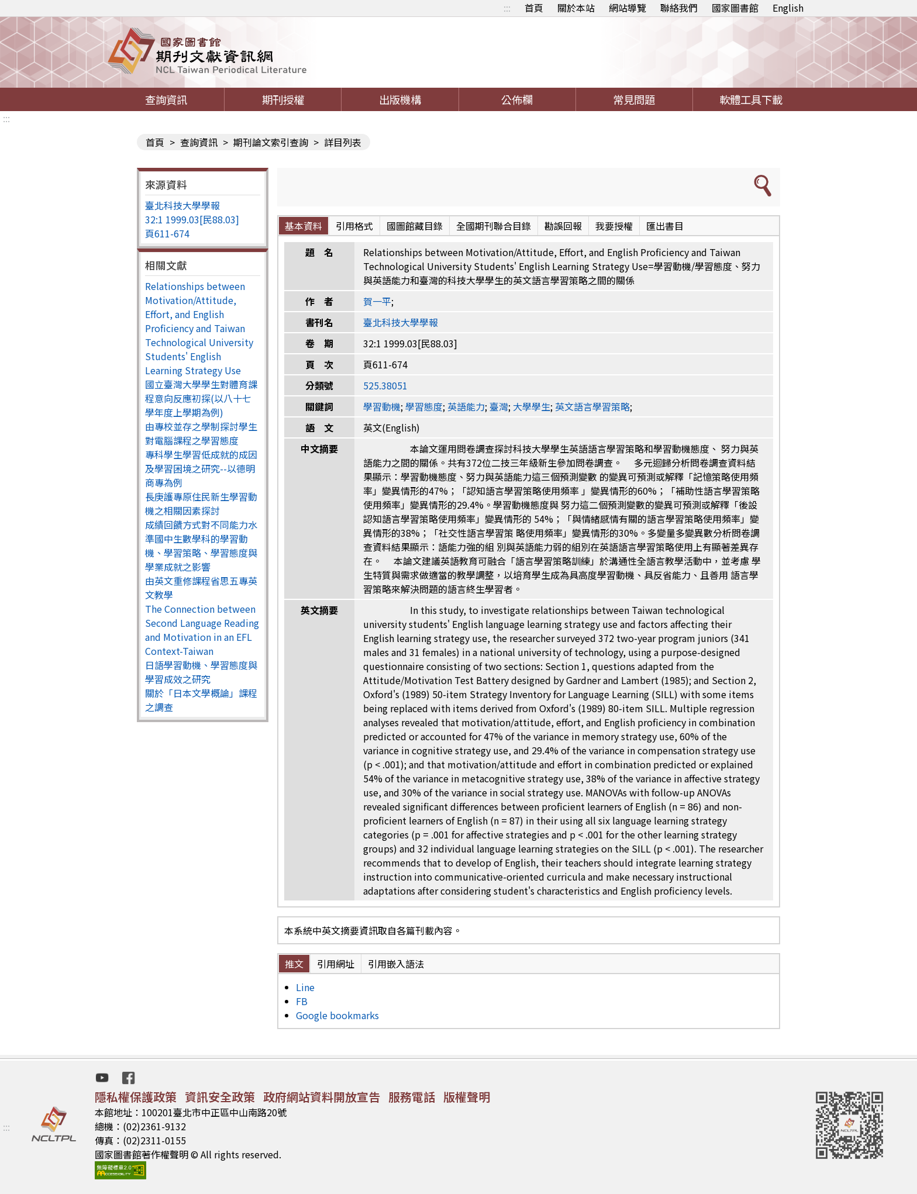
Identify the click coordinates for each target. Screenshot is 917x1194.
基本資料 (303, 226)
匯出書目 (665, 226)
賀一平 (377, 301)
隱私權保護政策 (136, 1096)
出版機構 (400, 99)
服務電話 (411, 1096)
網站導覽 (627, 8)
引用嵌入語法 (396, 964)
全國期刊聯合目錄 (493, 226)
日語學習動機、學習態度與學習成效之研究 (201, 672)
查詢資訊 (166, 99)
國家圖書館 (735, 8)
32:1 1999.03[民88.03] (192, 219)
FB (302, 1001)
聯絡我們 (679, 8)
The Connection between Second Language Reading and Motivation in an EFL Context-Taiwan (202, 630)
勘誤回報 (563, 226)
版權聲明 (466, 1096)
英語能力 (466, 406)
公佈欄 (517, 99)
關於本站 (576, 8)
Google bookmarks (337, 1015)
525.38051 (385, 385)
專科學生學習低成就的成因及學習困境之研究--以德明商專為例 (201, 468)
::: (507, 8)
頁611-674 (167, 233)
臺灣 (498, 406)
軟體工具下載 (750, 99)
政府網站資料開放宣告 (321, 1096)
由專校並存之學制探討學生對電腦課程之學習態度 (201, 433)
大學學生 (531, 406)
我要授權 (614, 226)
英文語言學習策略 (592, 406)
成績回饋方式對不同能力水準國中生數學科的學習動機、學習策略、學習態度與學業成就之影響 (201, 545)
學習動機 (382, 406)
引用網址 (335, 964)
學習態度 (424, 406)
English (788, 8)
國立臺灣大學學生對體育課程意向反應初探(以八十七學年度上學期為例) (201, 398)
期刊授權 (283, 99)
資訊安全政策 (220, 1096)
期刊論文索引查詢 (270, 142)
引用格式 (354, 226)
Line (305, 987)
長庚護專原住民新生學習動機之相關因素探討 (201, 503)
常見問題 (634, 99)
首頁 (534, 8)
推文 (294, 964)
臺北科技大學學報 (182, 205)
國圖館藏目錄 (415, 226)
